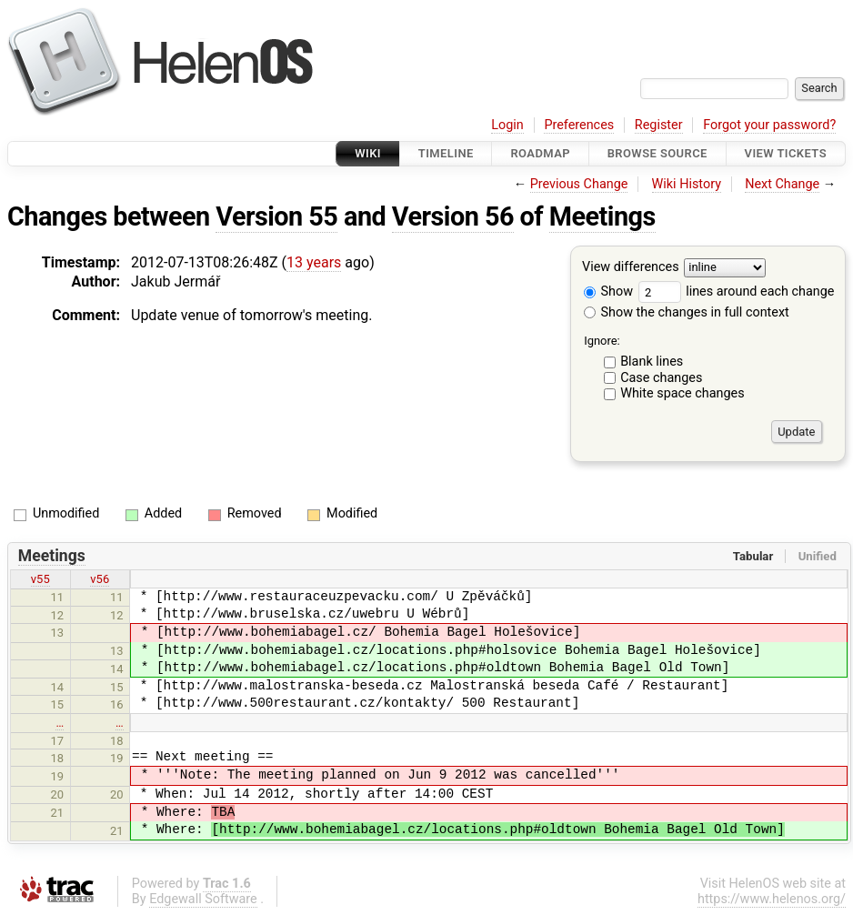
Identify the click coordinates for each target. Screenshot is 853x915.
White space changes (682, 393)
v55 (40, 579)
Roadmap (540, 153)
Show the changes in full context (686, 312)
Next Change (782, 184)
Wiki (368, 153)
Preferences (579, 125)
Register (659, 125)
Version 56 (453, 216)
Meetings (602, 216)
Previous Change (579, 184)
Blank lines (651, 361)
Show (608, 291)
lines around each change (736, 291)
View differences (630, 268)
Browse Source (657, 153)
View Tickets (786, 153)
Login (507, 125)
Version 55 (276, 216)
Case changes (661, 378)
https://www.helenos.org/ (771, 899)
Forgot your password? (769, 125)
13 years (313, 262)
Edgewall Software (203, 899)
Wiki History (686, 184)
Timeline (446, 153)
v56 (99, 579)
